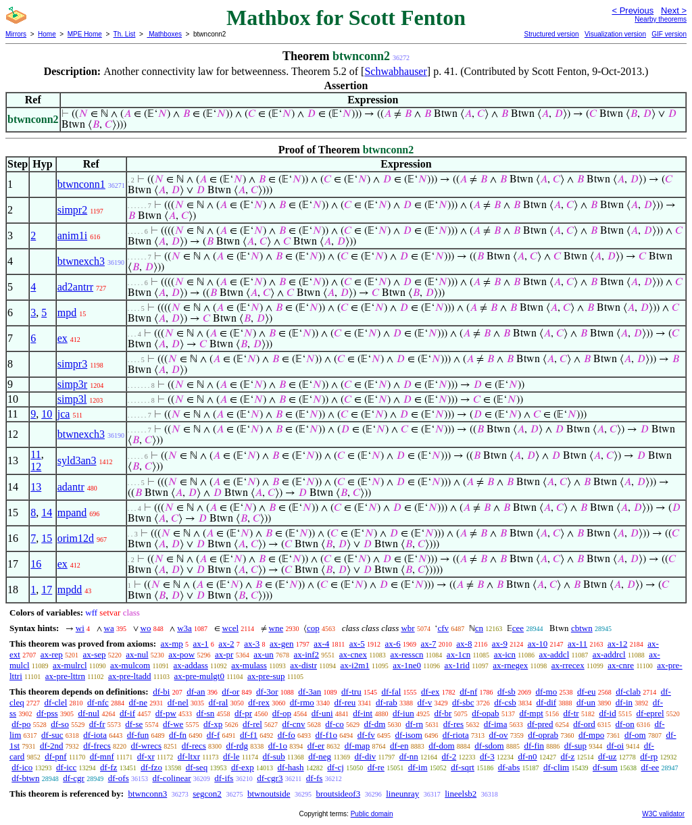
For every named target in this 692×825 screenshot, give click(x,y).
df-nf (468, 691)
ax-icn (505, 654)
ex (62, 338)
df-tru (351, 691)
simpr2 (72, 210)
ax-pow (181, 654)
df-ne (138, 702)
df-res (453, 724)
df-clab (628, 691)
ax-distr (303, 665)
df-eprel (650, 713)
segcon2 (207, 794)
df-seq (197, 767)
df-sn (206, 713)
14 (46, 512)
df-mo (546, 691)
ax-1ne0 (407, 665)
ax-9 (500, 644)
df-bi (161, 691)
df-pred (540, 724)
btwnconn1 (81, 184)
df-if (127, 713)
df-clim (556, 767)
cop (313, 628)
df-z (567, 756)
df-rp (649, 756)
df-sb (506, 691)
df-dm (374, 724)
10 (46, 414)
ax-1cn (458, 654)
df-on (625, 724)
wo (146, 628)
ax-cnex (353, 654)
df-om (635, 735)
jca (63, 414)
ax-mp (172, 644)
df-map (357, 746)
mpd (66, 312)
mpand (72, 512)
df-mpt (531, 713)
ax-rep (52, 654)
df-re (376, 767)
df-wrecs (146, 746)
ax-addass (191, 665)
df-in (624, 702)
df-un (585, 702)
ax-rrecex (568, 665)
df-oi (615, 746)
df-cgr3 (269, 778)
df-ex (430, 691)
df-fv (366, 735)
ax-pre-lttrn (65, 676)
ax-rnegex (510, 665)
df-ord (584, 724)
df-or (230, 691)
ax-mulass (249, 665)
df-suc (52, 735)
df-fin (534, 746)
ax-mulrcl (70, 665)
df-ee (650, 767)
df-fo (286, 735)
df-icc (66, 767)
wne (276, 628)
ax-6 (393, 644)
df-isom (408, 735)
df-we (173, 724)
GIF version (669, 34)
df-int (362, 713)
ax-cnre (621, 665)
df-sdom (488, 746)
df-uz (607, 756)
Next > (674, 10)
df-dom (441, 746)
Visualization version (615, 34)
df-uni (322, 713)
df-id (607, 713)
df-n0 (527, 756)
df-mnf (102, 756)
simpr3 (72, 364)
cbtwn (582, 628)
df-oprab (543, 735)
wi (80, 628)
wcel (230, 628)
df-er (315, 746)
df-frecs (96, 746)
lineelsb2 (460, 794)
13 (35, 487)
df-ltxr (189, 756)
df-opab (485, 713)
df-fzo (151, 767)
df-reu (345, 702)
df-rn (414, 724)
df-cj (335, 767)
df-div (365, 756)
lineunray (402, 794)
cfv (443, 628)
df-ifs (223, 778)
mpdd (69, 589)
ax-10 (538, 644)
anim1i (72, 235)
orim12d (75, 538)
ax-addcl (554, 654)
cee (518, 628)
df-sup (575, 746)
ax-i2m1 (354, 665)
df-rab (386, 702)
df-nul (88, 713)
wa (109, 628)
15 (46, 538)
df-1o (277, 746)
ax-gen (281, 644)
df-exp (242, 767)
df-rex (259, 702)
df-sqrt (462, 767)
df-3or (267, 691)
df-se (134, 724)
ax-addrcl (609, 654)
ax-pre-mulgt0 (199, 676)
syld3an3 (77, 460)
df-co (334, 724)
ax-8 (464, 644)
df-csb (505, 702)
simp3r (72, 384)
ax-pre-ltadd (129, 676)
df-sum (605, 767)
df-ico (21, 767)
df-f (213, 735)
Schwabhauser (395, 71)
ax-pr (224, 654)
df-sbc (463, 702)
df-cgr (73, 778)
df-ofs (118, 778)
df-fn (178, 735)
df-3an (309, 691)
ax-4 (321, 644)
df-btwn (25, 778)
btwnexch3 (81, 261)
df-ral (218, 702)
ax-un (263, 654)
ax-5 (357, 644)
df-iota (95, 735)
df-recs (194, 746)
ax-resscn (406, 654)
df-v (425, 702)
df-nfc (98, 702)
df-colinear (171, 778)
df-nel (178, 702)
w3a (184, 628)
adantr (70, 487)
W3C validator (663, 814)
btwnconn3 (147, 794)
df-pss (47, 713)
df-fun (138, 735)
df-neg (319, 756)
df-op (281, 713)
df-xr (146, 756)
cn (479, 628)
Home (47, 34)
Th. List (125, 34)
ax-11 (577, 644)
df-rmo (302, 702)
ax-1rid (457, 665)
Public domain (372, 814)
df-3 (487, 756)
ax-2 (226, 644)
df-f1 (248, 735)
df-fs (314, 778)
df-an (196, 691)
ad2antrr (75, 287)
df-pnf (56, 756)
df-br (442, 713)
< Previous (632, 10)
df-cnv (293, 724)
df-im (418, 767)
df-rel (252, 724)
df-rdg (237, 746)
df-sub (274, 756)
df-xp (212, 724)
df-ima (496, 724)
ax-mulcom (130, 665)
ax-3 (252, 644)
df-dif (547, 702)
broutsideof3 (338, 794)
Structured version (551, 34)
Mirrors (15, 34)
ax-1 (201, 644)
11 (35, 454)
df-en (399, 746)
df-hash (291, 767)
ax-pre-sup (266, 676)
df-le (231, 756)
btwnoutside (269, 794)
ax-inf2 (307, 654)
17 (46, 589)
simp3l (72, 399)
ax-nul (137, 654)
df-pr (243, 713)
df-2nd (52, 746)
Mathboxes (164, 34)
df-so (60, 724)
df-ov (498, 735)
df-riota (456, 735)
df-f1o (327, 735)
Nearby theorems (661, 19)
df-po (20, 724)
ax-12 (618, 644)
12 (35, 466)
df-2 (449, 756)
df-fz (108, 767)
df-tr (571, 713)
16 (35, 564)
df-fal (391, 691)
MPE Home (85, 34)
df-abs (509, 767)
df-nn (408, 756)
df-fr (97, 724)
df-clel (55, 702)
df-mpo (591, 735)
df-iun (403, 713)
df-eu (586, 691)
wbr (407, 628)
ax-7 (428, 644)
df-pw (165, 713)
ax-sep (94, 654)
